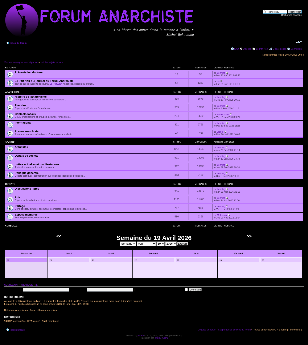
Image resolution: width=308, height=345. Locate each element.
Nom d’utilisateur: (13, 289)
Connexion (296, 49)
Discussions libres (27, 188)
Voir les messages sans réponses (21, 62)
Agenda (247, 49)
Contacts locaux (25, 114)
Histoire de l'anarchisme (31, 96)
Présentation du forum (29, 72)
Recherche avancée (291, 15)
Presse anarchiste (26, 131)
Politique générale (27, 172)
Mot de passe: (78, 289)
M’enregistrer (279, 49)
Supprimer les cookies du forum (234, 329)
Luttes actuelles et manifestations (37, 164)
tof (218, 81)
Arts (17, 197)
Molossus (222, 215)
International (23, 122)
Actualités (21, 147)
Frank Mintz (223, 114)
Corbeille (11, 226)
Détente (10, 184)
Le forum (10, 68)
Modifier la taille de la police (299, 42)
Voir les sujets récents (52, 62)
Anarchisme (12, 92)
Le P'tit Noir (262, 49)
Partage (20, 206)
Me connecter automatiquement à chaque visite (162, 289)
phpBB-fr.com (161, 338)
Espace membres (26, 214)
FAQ (236, 49)
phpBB (140, 335)
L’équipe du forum (207, 329)
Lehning (221, 73)
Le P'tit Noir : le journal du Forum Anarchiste (44, 81)
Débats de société (26, 155)
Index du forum (18, 43)
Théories (20, 105)
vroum (220, 132)
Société (10, 142)
